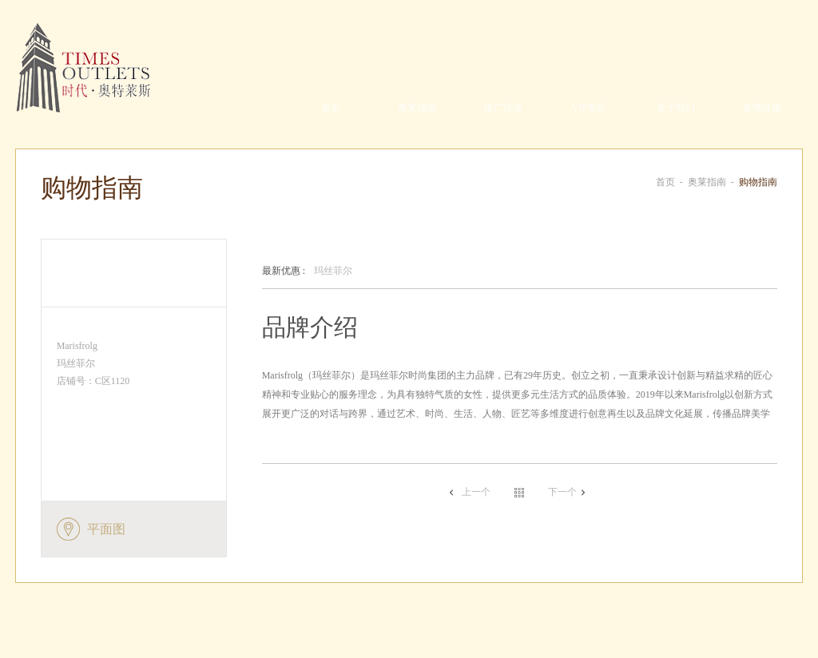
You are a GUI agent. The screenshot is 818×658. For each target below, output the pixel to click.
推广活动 (503, 107)
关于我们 (676, 107)
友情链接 (762, 107)
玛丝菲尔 (307, 271)
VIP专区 (589, 107)
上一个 (476, 491)
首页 (330, 107)
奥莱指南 (417, 107)
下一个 (562, 491)
